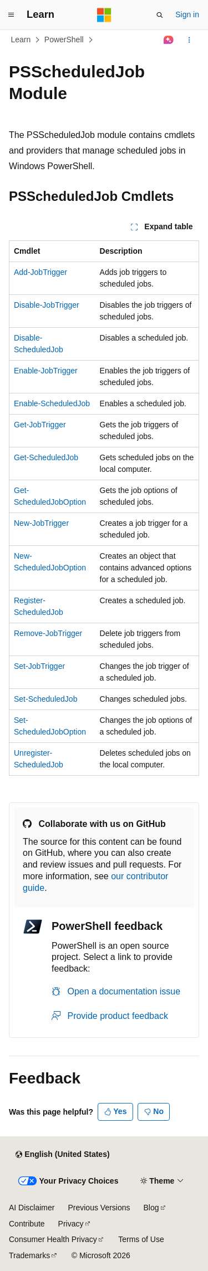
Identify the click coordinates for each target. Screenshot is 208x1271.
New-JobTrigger (41, 523)
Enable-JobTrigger (46, 370)
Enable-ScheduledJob (52, 403)
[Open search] (160, 15)
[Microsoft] (104, 15)
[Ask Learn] (169, 40)
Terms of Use (141, 1239)
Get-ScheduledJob (46, 457)
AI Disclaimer (31, 1207)
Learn (21, 39)
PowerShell (64, 39)
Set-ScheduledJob (45, 698)
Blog (151, 1207)
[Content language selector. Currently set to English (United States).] (62, 1155)
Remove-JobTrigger (48, 633)
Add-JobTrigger (40, 272)
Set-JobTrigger (39, 666)
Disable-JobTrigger (46, 304)
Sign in (187, 14)
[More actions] (189, 40)
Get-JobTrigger (40, 424)
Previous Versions (99, 1207)
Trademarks (29, 1255)
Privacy (71, 1223)
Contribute (27, 1223)
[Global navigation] (11, 15)
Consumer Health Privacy (53, 1239)
